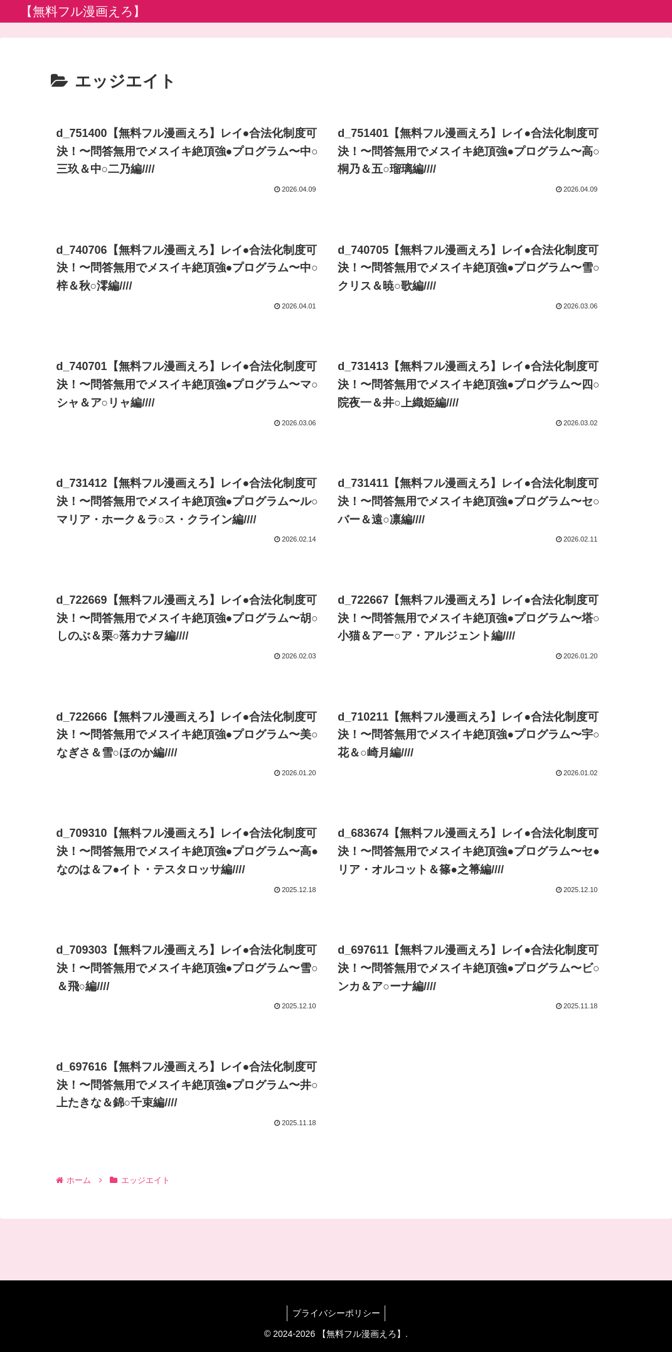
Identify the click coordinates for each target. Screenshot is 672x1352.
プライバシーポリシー (336, 1313)
